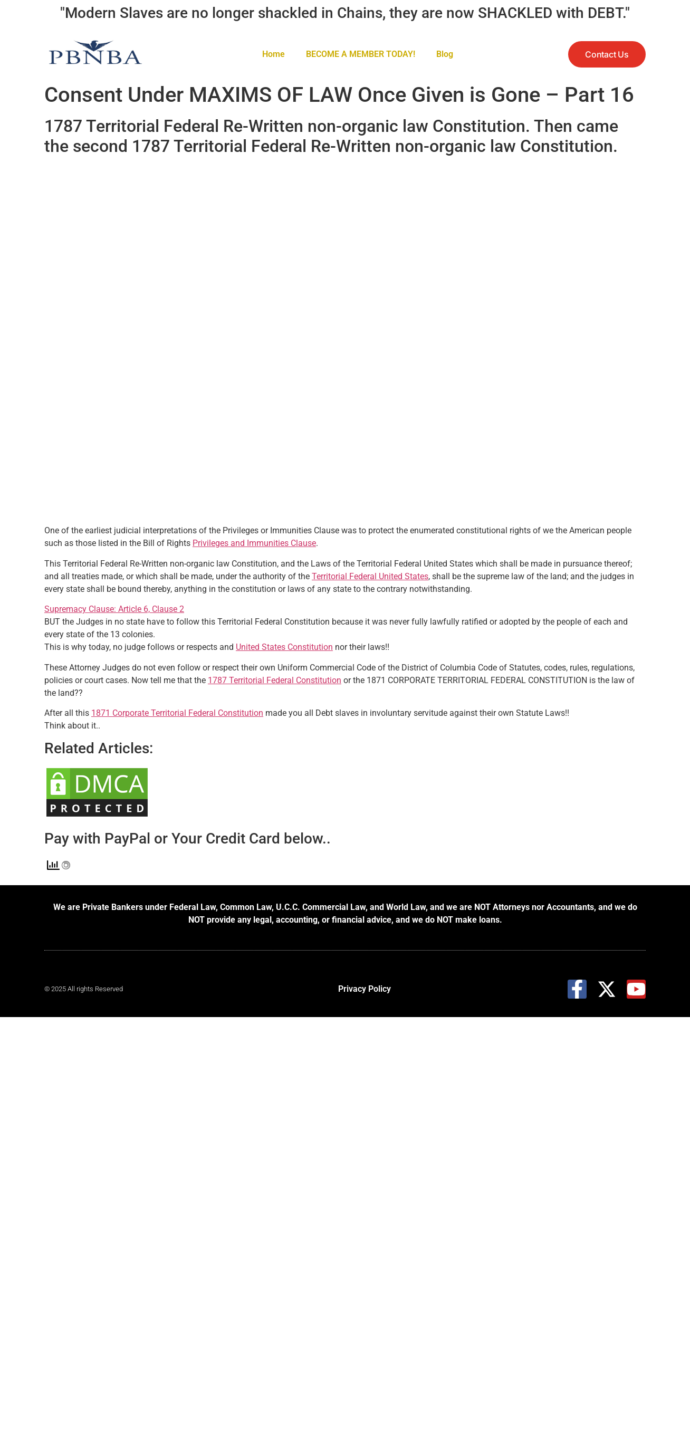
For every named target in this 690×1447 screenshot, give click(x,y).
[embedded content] (360, 343)
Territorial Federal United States (370, 576)
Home (273, 54)
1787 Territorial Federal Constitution (274, 680)
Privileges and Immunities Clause (254, 543)
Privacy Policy (364, 989)
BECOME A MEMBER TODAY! (360, 54)
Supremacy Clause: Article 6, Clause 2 (114, 609)
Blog (444, 54)
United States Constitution (284, 647)
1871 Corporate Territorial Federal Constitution (177, 713)
